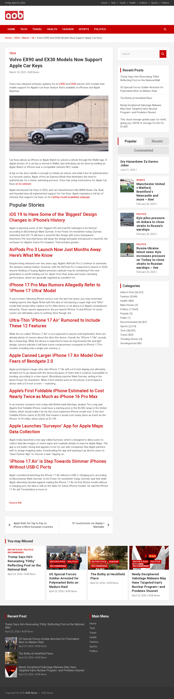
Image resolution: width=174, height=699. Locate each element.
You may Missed (20, 541)
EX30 (73, 83)
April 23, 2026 (15, 574)
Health (132, 3)
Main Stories (127, 305)
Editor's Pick (127, 292)
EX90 (62, 83)
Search (163, 54)
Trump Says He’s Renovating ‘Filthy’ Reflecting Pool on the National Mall (24, 563)
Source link (15, 502)
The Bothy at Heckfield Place (136, 98)
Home (104, 3)
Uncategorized (128, 343)
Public (123, 317)
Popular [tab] (131, 141)
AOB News (33, 72)
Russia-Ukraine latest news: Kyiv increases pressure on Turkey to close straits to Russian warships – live (150, 258)
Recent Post (17, 616)
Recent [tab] (157, 141)
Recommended (128, 322)
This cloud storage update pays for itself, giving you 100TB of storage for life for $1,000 (143, 123)
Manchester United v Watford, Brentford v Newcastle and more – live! (150, 191)
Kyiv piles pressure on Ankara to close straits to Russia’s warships (150, 223)
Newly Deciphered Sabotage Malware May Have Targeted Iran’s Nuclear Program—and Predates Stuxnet (140, 109)
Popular (124, 313)
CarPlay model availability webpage (70, 197)
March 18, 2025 (17, 72)
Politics (165, 3)
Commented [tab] (143, 150)
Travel (122, 3)
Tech (113, 3)
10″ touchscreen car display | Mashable (88, 525)
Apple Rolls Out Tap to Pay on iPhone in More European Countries (33, 525)
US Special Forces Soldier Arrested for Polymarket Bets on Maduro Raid (64, 580)
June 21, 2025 (127, 169)
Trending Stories (129, 339)
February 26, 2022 (146, 204)
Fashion (143, 3)
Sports (154, 3)
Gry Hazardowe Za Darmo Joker (139, 163)
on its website (23, 183)
